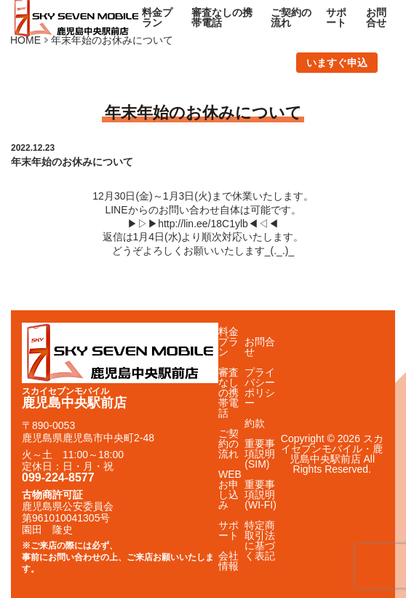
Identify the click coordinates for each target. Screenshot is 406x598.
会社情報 (228, 561)
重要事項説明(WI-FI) (260, 495)
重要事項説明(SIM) (259, 454)
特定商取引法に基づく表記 (259, 540)
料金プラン (157, 17)
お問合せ (376, 17)
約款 (254, 423)
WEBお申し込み (230, 489)
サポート (336, 17)
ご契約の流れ (291, 17)
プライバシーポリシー (259, 387)
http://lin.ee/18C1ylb (203, 223)
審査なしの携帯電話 (221, 17)
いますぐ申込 (336, 62)
